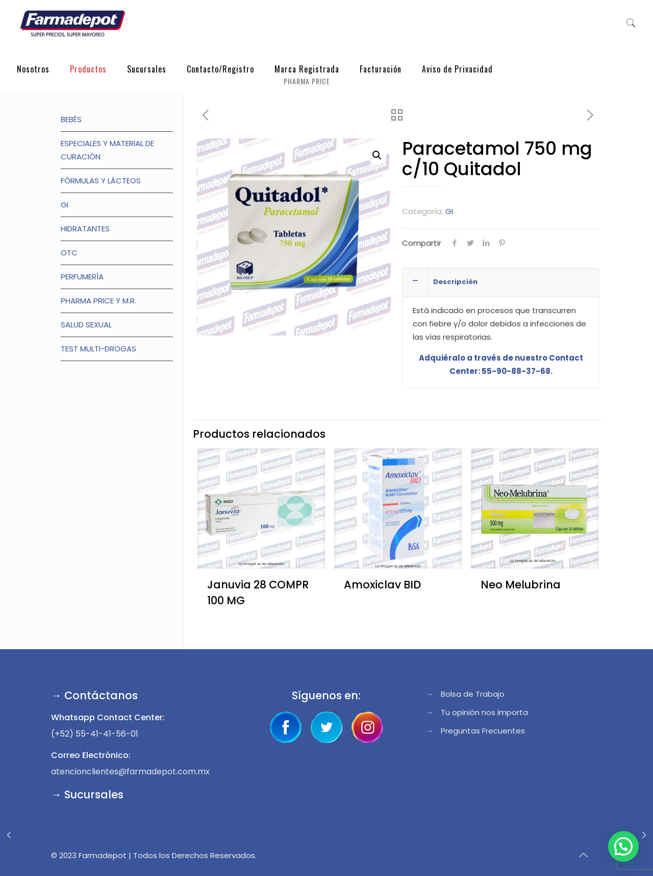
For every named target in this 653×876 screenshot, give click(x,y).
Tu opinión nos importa (484, 712)
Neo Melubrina (521, 584)
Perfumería (82, 276)
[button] (377, 155)
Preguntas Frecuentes (483, 730)
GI (449, 211)
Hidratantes (85, 228)
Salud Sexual (86, 324)
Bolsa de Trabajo (473, 694)
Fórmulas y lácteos (101, 180)
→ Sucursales (87, 794)
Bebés (71, 119)
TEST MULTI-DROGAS (98, 348)
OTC (69, 252)
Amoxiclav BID (382, 584)
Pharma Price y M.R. (98, 300)
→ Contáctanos (94, 695)
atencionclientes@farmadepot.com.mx (130, 771)
